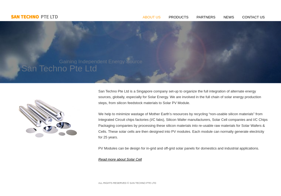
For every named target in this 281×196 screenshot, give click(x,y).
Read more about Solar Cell (120, 159)
